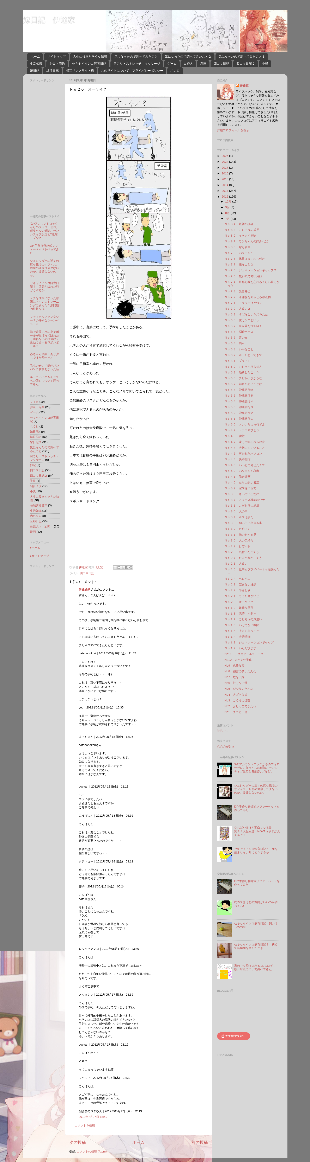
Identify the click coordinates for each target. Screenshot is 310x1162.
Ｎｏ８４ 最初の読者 (238, 224)
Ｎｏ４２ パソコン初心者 (241, 471)
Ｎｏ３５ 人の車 (236, 511)
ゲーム (172, 63)
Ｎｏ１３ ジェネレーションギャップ (249, 642)
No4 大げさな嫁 (235, 694)
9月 (228, 207)
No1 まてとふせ (235, 712)
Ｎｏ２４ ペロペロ (237, 578)
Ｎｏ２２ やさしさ (237, 590)
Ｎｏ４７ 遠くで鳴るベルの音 (244, 442)
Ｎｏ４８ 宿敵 (234, 436)
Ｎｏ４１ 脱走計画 (237, 476)
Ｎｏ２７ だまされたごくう (243, 557)
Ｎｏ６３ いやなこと (238, 349)
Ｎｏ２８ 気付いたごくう (241, 552)
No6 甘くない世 (235, 683)
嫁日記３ (36, 442)
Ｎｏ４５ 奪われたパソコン (243, 453)
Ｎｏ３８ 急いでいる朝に (241, 494)
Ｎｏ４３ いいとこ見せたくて (244, 465)
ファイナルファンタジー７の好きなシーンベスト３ (44, 320)
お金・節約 (57, 63)
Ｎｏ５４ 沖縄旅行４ (238, 401)
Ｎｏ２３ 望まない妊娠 (240, 584)
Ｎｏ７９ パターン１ (238, 253)
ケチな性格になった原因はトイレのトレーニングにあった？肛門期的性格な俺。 (44, 303)
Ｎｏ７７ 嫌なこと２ (238, 264)
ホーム (35, 56)
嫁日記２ (36, 436)
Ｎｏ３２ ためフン (237, 528)
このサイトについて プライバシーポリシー (132, 70)
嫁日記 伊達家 (49, 19)
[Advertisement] (104, 532)
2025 (225, 156)
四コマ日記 (221, 63)
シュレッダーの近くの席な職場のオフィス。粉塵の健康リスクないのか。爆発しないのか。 (44, 268)
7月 (228, 218)
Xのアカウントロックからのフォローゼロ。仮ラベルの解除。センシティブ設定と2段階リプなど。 (44, 230)
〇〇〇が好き (226, 746)
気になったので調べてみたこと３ (242, 56)
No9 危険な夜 (234, 665)
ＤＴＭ (34, 401)
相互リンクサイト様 (80, 70)
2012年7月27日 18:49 (93, 1116)
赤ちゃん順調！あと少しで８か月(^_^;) (44, 355)
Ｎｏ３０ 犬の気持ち (238, 540)
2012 (225, 196)
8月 (228, 213)
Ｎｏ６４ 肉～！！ (237, 343)
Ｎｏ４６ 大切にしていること (244, 447)
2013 (225, 190)
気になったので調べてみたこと (136, 56)
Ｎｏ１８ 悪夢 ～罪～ (240, 613)
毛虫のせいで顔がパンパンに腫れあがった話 (44, 367)
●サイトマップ (39, 556)
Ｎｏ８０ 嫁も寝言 (237, 247)
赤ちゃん (36, 516)
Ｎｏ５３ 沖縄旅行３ (238, 407)
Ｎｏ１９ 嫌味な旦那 (238, 607)
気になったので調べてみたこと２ (188, 56)
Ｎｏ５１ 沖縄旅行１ (238, 418)
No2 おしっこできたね (240, 706)
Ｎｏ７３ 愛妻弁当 (237, 291)
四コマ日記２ (245, 63)
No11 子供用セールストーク (243, 654)
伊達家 (244, 85)
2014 (225, 185)
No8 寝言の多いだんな (240, 671)
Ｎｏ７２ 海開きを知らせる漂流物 (247, 297)
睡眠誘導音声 (38, 505)
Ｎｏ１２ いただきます (240, 648)
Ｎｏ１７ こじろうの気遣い (243, 619)
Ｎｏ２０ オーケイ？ (238, 602)
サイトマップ (56, 56)
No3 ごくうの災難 (237, 700)
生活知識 (36, 63)
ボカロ (175, 70)
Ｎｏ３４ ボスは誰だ (238, 517)
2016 (225, 173)
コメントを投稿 (85, 1125)
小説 (265, 63)
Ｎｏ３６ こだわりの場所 (241, 505)
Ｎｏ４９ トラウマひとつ (241, 430)
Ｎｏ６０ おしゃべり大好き (243, 366)
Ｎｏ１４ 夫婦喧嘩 (237, 636)
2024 (225, 161)
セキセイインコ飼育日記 (89, 63)
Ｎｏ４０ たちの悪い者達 (241, 482)
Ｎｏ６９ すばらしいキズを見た (246, 314)
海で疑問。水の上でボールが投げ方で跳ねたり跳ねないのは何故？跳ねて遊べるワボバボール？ (44, 339)
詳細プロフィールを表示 (233, 130)
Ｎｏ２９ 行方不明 (237, 546)
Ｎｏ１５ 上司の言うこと (241, 631)
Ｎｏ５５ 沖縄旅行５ (238, 395)
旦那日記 (52, 70)
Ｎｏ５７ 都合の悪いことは (243, 384)
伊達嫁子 (84, 589)
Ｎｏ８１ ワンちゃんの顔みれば (246, 241)
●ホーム (35, 547)
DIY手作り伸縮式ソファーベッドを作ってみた (44, 249)
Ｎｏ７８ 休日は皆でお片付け (244, 258)
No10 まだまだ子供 (238, 659)
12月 (228, 201)
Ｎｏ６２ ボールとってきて (243, 355)
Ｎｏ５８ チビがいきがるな (243, 378)
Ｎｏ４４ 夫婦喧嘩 (237, 459)
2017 (225, 167)
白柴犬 (188, 63)
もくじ (34, 426)
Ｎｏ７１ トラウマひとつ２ (243, 302)
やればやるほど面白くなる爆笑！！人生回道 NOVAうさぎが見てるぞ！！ (257, 831)
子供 (33, 480)
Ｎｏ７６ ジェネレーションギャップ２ (250, 270)
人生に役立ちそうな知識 (90, 56)
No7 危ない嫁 (234, 677)
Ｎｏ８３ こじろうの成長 (241, 229)
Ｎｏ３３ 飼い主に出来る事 (243, 523)
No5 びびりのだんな (238, 688)
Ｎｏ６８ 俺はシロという (241, 320)
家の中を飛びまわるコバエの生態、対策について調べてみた (254, 967)
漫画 (203, 63)
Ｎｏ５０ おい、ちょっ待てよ (244, 424)
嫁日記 (34, 70)
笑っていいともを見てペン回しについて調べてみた (44, 380)
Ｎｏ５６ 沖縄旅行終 (238, 389)
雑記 (33, 465)
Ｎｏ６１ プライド (237, 360)
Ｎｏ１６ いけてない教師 (241, 625)
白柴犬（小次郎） (41, 526)
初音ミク (36, 486)
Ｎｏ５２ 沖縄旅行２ (238, 413)
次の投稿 (77, 1142)
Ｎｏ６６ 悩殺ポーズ (238, 331)
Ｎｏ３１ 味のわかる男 (240, 534)
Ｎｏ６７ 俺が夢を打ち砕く (243, 326)
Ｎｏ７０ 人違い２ (237, 308)
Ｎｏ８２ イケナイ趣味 (240, 235)
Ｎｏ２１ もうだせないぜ (241, 596)
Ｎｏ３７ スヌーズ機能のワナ (244, 499)
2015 (225, 179)
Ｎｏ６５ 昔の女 (236, 337)
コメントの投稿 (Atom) (92, 1151)
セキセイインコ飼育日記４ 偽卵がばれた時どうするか (44, 286)
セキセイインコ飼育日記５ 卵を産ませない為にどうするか (256, 850)
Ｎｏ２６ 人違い (236, 563)
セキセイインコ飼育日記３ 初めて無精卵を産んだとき (256, 946)
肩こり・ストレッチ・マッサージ (137, 63)
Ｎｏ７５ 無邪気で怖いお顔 (243, 276)
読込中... (222, 730)
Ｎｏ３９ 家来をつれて (240, 488)
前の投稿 (199, 1142)
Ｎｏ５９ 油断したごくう (241, 372)
